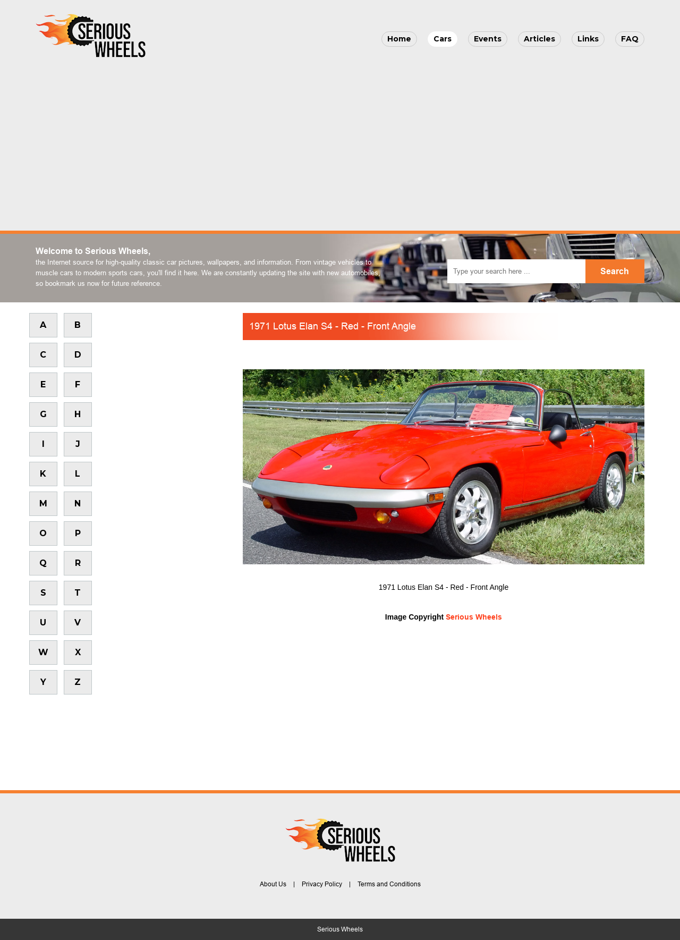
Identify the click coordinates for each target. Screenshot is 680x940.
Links (588, 39)
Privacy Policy (322, 884)
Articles (539, 39)
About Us (273, 884)
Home (399, 39)
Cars (443, 39)
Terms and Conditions (389, 884)
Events (488, 39)
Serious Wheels (474, 617)
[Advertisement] (340, 141)
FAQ (630, 39)
